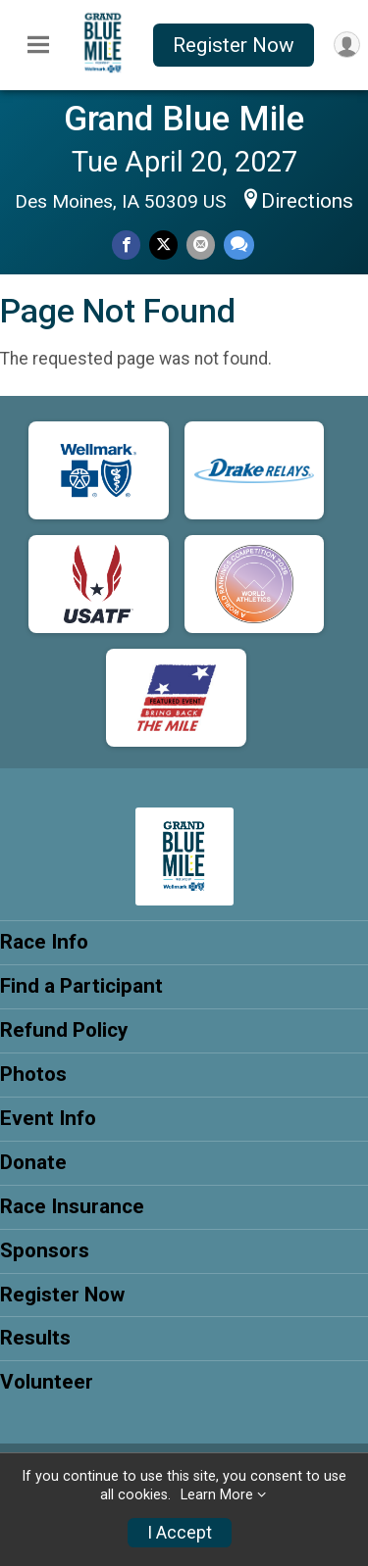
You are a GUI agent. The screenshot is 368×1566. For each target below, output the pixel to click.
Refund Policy (64, 1030)
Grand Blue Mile (184, 118)
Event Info (48, 1118)
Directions (307, 201)
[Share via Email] (200, 244)
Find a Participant (81, 986)
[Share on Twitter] (163, 244)
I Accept (179, 1532)
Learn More (217, 1495)
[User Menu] (347, 44)
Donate (33, 1162)
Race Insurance (72, 1206)
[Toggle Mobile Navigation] (38, 45)
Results (35, 1337)
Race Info (44, 942)
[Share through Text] (239, 244)
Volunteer (46, 1382)
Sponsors (44, 1250)
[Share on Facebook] (126, 244)
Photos (33, 1074)
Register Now (233, 45)
